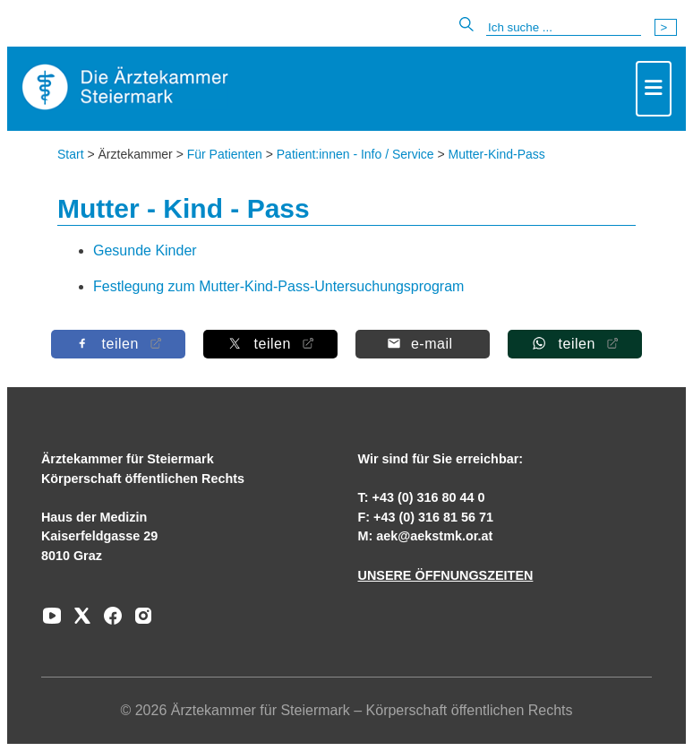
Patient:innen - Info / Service (355, 154)
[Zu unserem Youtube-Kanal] (52, 622)
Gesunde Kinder (145, 250)
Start (70, 154)
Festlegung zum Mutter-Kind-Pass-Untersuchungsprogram (278, 286)
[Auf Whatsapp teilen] (575, 343)
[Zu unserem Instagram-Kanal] (139, 622)
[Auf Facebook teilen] (118, 343)
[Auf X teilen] (270, 343)
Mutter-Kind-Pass (497, 154)
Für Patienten (224, 154)
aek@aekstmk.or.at (434, 536)
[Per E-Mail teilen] (422, 343)
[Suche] (563, 28)
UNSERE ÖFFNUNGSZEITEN (446, 575)
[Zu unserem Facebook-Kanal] (108, 622)
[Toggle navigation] (654, 89)
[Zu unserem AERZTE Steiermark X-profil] (78, 622)
